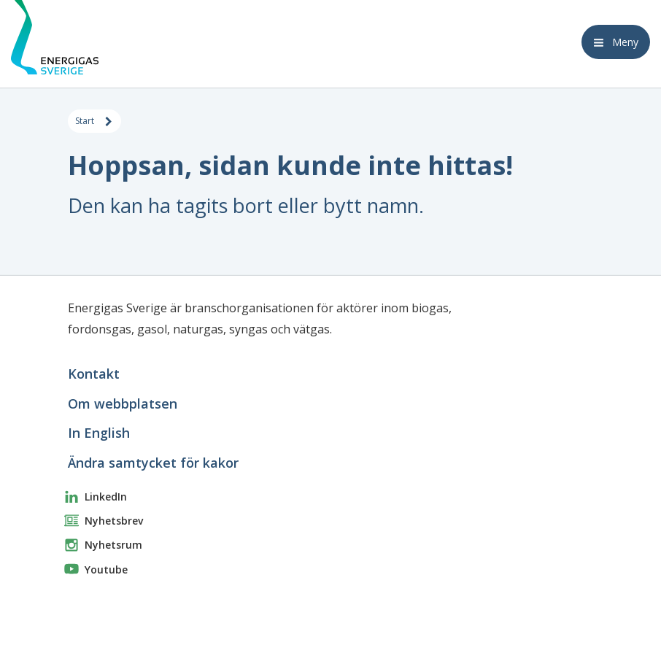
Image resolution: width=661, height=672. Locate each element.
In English (99, 432)
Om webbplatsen (122, 403)
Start (94, 122)
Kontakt (94, 373)
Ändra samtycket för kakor (153, 462)
